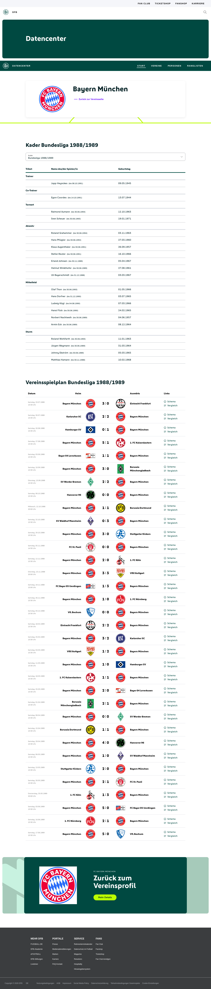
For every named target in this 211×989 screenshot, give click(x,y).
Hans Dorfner (58, 296)
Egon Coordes (59, 197)
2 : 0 (105, 560)
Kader (30, 155)
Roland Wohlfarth (60, 339)
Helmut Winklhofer (61, 268)
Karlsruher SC (73, 417)
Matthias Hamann (60, 360)
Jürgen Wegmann (60, 346)
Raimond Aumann (60, 212)
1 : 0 (105, 599)
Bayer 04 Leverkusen (69, 456)
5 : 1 (105, 443)
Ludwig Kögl (58, 303)
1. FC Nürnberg (138, 599)
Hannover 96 (74, 495)
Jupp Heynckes (59, 183)
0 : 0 (105, 495)
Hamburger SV (73, 430)
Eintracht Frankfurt (140, 403)
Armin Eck (56, 324)
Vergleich (170, 405)
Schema (170, 401)
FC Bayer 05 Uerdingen (68, 586)
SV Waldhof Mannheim (68, 521)
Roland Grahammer (61, 233)
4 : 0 (105, 743)
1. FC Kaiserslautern (141, 443)
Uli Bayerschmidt (60, 275)
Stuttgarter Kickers (140, 534)
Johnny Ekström (59, 353)
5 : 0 (105, 808)
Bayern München (72, 403)
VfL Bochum (74, 612)
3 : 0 (105, 403)
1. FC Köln (135, 560)
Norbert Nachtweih (61, 317)
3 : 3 (105, 573)
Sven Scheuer (58, 218)
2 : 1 (105, 703)
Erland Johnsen (59, 261)
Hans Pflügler (58, 240)
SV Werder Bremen (71, 482)
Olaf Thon (56, 289)
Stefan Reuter (58, 254)
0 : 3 (105, 521)
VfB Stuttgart (137, 573)
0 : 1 (105, 429)
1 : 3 (105, 586)
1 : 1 (105, 456)
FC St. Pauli (75, 547)
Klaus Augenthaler (61, 247)
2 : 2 (105, 416)
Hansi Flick (57, 310)
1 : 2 (105, 651)
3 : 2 (105, 638)
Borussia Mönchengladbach (140, 469)
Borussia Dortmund (140, 508)
